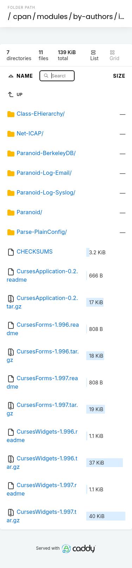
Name (25, 75)
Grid (114, 55)
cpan (22, 16)
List (94, 55)
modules (52, 16)
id (121, 16)
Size (119, 76)
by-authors (93, 16)
